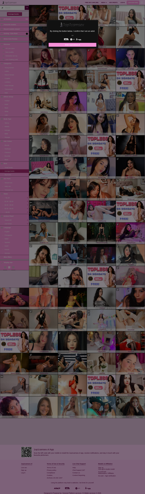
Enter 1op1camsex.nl (72, 45)
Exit (72, 35)
